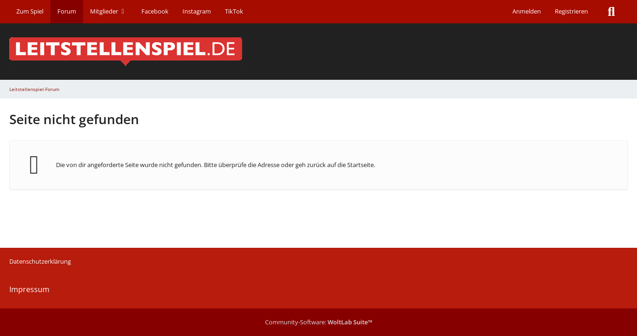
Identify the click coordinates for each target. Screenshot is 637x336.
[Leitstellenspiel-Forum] (318, 51)
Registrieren (571, 11)
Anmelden (526, 11)
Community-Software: (318, 322)
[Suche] (611, 11)
